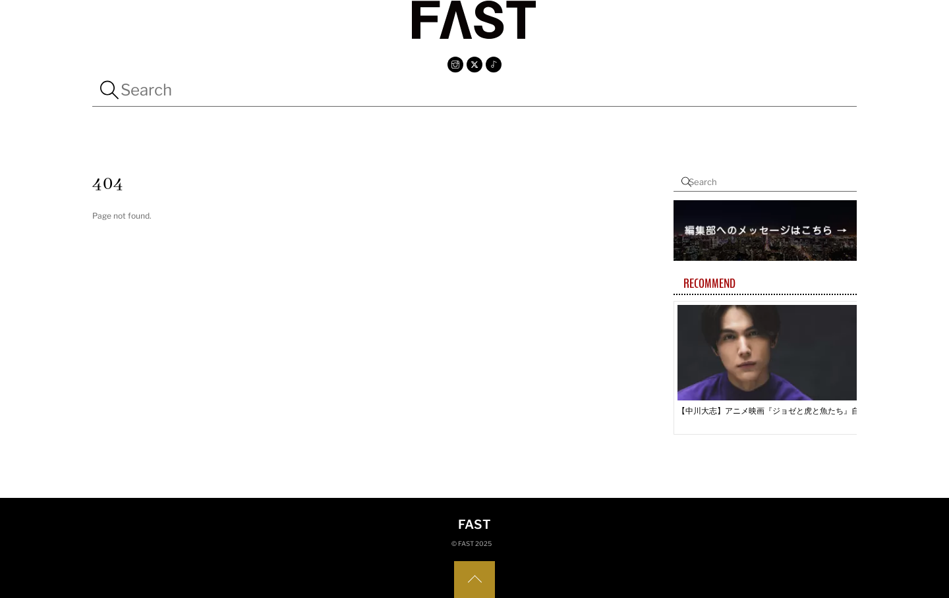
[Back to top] (474, 579)
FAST (466, 543)
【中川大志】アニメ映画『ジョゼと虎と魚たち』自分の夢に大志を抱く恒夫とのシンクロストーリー (773, 411)
